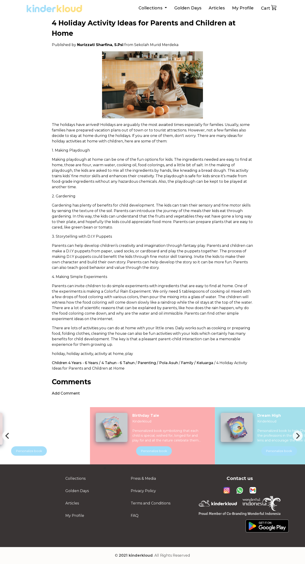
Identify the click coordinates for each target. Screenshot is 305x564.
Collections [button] (151, 8)
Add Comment (66, 393)
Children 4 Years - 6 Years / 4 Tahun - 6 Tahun (93, 363)
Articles (217, 8)
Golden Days (187, 8)
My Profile (243, 8)
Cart (269, 7)
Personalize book (163, 451)
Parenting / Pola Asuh (158, 363)
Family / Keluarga (197, 363)
